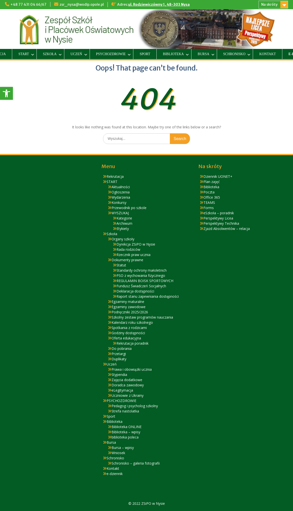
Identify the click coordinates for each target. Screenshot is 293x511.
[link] (6, 93)
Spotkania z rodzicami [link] (129, 327)
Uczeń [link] (76, 54)
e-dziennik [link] (115, 473)
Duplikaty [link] (118, 359)
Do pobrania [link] (121, 348)
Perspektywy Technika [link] (221, 223)
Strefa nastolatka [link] (125, 411)
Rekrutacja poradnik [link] (132, 343)
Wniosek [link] (118, 452)
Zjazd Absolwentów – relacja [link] (226, 228)
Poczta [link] (209, 192)
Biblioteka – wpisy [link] (125, 432)
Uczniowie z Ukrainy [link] (127, 395)
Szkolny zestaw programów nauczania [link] (142, 317)
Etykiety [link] (122, 228)
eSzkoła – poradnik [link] (218, 213)
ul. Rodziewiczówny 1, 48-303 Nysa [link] (159, 4)
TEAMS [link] (209, 202)
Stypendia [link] (119, 374)
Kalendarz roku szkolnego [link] (132, 322)
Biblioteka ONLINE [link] (126, 426)
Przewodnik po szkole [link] (128, 207)
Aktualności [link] (120, 186)
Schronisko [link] (234, 54)
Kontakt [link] (267, 54)
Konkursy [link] (118, 202)
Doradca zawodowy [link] (127, 385)
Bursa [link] (203, 54)
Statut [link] (121, 265)
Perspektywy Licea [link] (218, 218)
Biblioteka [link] (173, 54)
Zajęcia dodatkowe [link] (126, 379)
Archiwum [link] (124, 223)
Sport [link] (145, 54)
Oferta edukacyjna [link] (126, 338)
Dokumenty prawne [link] (127, 259)
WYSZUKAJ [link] (120, 213)
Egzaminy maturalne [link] (127, 301)
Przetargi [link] (118, 353)
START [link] (23, 54)
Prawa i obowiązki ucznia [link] (131, 369)
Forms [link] (208, 207)
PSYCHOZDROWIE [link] (111, 54)
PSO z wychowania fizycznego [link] (140, 275)
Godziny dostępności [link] (128, 332)
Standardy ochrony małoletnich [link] (141, 270)
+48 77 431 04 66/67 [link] (28, 4)
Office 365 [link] (211, 197)
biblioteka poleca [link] (125, 437)
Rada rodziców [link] (128, 249)
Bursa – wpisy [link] (122, 447)
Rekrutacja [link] (115, 176)
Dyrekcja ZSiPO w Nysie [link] (135, 244)
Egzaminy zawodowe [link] (128, 306)
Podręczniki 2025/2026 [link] (129, 312)
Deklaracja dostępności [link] (135, 291)
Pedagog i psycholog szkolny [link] (134, 405)
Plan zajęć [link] (211, 181)
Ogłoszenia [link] (120, 192)
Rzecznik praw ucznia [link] (133, 254)
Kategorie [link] (124, 218)
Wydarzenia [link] (120, 197)
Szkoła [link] (50, 54)
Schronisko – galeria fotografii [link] (135, 463)
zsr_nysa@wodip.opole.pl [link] (82, 4)
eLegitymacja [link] (122, 390)
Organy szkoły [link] (122, 239)
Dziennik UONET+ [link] (217, 176)
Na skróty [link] (269, 4)
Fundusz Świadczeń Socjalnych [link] (141, 286)
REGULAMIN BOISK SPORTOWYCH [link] (144, 280)
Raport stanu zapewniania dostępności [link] (147, 296)
